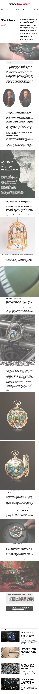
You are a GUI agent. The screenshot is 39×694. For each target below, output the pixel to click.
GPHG (21, 376)
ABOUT (24, 9)
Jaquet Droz (18, 298)
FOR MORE (5, 630)
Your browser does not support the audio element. (19, 62)
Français (5, 23)
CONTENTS (8, 9)
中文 (7, 23)
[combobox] (15, 629)
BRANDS (17, 9)
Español (2, 23)
